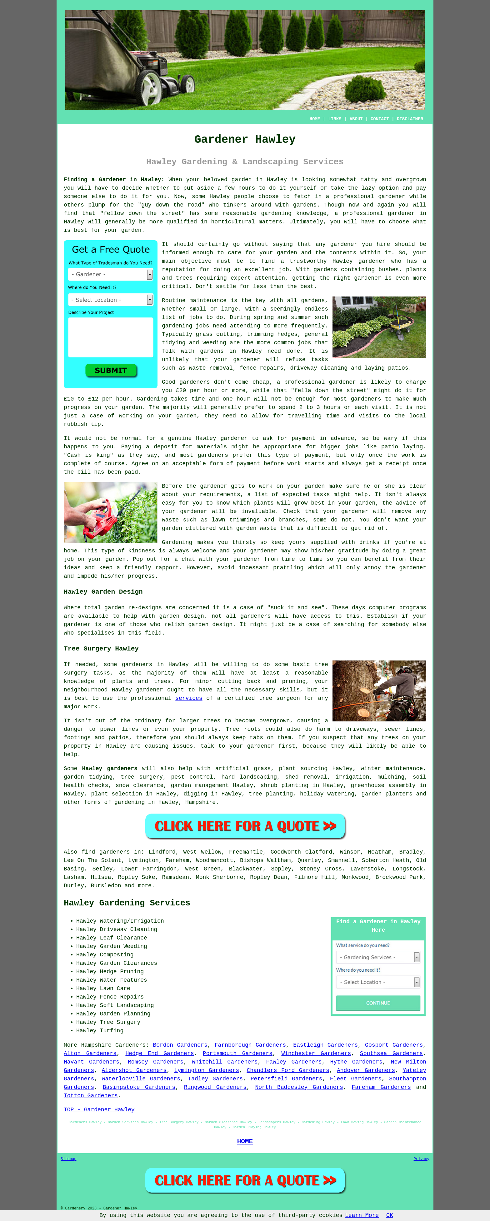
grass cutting (218, 334)
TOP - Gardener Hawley (99, 1110)
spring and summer (282, 317)
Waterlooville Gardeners (141, 1079)
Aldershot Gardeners (134, 1070)
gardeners (366, 399)
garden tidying (88, 777)
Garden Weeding (123, 946)
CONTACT (380, 119)
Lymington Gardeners (206, 1070)
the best (300, 286)
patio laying (402, 447)
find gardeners (106, 852)
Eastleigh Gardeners (325, 1045)
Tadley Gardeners (215, 1079)
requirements (220, 494)
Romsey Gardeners (155, 1062)
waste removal (210, 368)
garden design (181, 616)
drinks (369, 542)
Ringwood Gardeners (215, 1087)
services (188, 698)
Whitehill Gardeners (225, 1062)
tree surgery (142, 777)
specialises (95, 633)
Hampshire (200, 802)
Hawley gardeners (110, 768)
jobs (195, 317)
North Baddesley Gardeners (299, 1087)
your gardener (237, 359)
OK (389, 1215)
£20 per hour (197, 390)
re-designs (145, 608)
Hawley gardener (359, 261)
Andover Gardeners (366, 1070)
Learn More (362, 1215)
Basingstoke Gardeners (139, 1087)
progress (141, 576)
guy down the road (171, 205)
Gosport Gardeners (394, 1045)
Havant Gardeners (91, 1062)
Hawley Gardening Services (127, 903)
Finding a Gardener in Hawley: (114, 180)
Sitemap (68, 1159)
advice (406, 503)
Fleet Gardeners (356, 1079)
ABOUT (356, 119)
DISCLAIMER (410, 119)
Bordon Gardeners (180, 1045)
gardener (343, 244)
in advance (336, 438)
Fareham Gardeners (381, 1087)
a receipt (394, 464)
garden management (200, 785)
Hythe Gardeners (356, 1062)
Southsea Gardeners (391, 1053)
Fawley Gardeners (294, 1062)
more (145, 886)
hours (331, 407)
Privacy (421, 1159)
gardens (212, 351)
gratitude (353, 551)
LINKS (334, 119)
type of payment (301, 455)
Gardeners (130, 1045)
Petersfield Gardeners (286, 1079)
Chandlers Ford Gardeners (288, 1070)
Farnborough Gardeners (250, 1045)
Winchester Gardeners (316, 1053)
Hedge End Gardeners (159, 1053)
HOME (315, 119)
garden (242, 180)
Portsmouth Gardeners (237, 1053)
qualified (182, 222)
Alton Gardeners (90, 1053)
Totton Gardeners (91, 1096)
